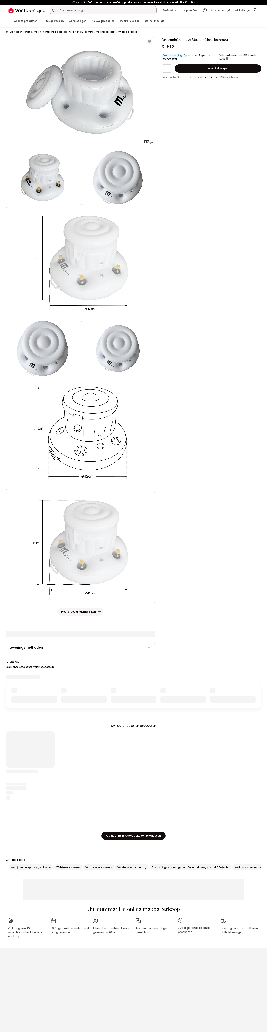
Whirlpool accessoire (128, 31)
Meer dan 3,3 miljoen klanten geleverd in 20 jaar (112, 930)
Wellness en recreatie (21, 31)
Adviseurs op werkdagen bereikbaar (152, 930)
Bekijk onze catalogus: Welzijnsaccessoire (30, 667)
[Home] (7, 32)
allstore (203, 77)
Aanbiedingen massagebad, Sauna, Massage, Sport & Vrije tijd (190, 867)
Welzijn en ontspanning (81, 31)
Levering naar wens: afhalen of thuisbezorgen (239, 930)
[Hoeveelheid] (167, 68)
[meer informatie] (227, 58)
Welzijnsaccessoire (106, 31)
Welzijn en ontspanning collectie (50, 31)
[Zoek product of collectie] (54, 10)
